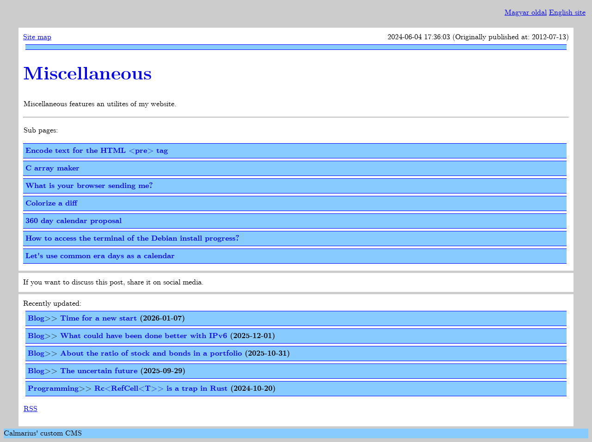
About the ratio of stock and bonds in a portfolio (151, 353)
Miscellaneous (87, 74)
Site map (37, 37)
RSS (30, 409)
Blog (36, 318)
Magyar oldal (526, 13)
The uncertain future (98, 371)
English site (567, 13)
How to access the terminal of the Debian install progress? (132, 238)
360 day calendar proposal (73, 221)
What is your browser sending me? (89, 186)
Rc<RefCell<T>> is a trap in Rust (161, 389)
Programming (53, 389)
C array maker (52, 168)
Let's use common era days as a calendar (100, 256)
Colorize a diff (51, 203)
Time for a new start (98, 318)
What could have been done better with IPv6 (143, 336)
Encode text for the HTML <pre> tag (96, 151)
